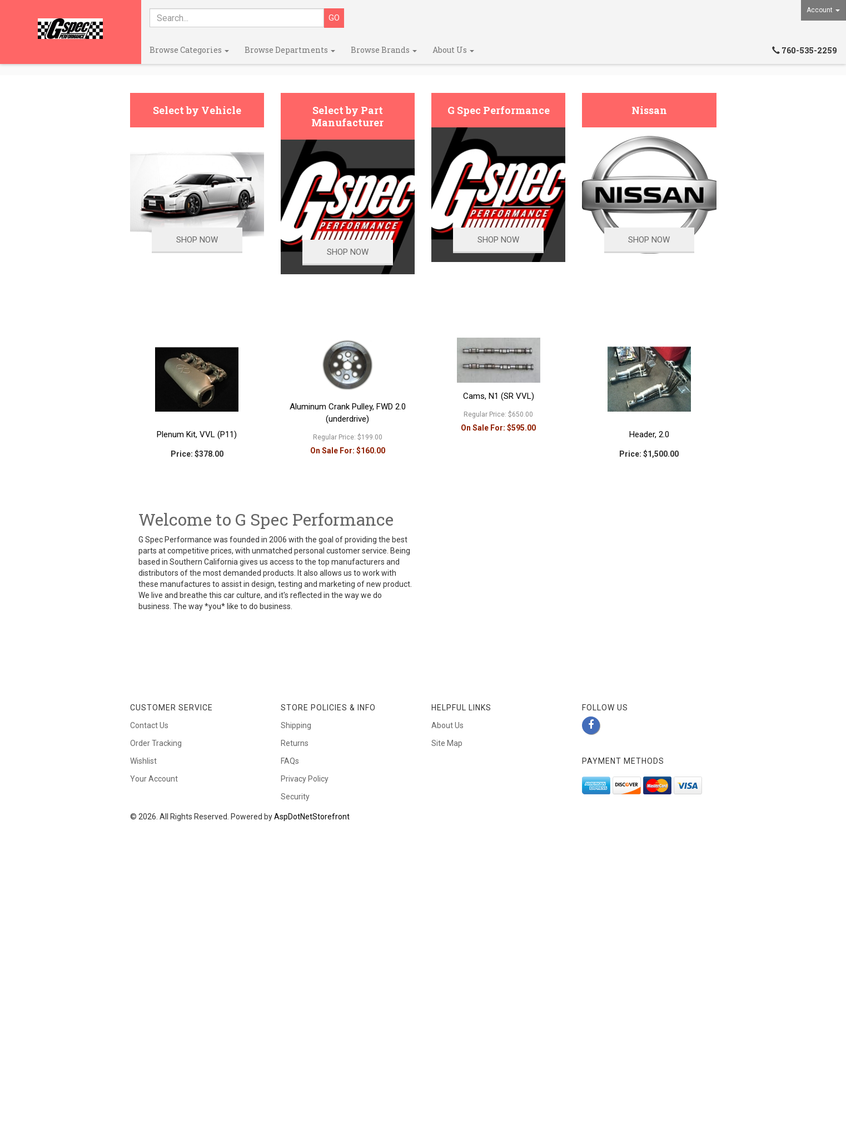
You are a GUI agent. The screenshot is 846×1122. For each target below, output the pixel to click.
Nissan (649, 355)
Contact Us (149, 969)
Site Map (446, 987)
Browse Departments (290, 50)
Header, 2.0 (649, 679)
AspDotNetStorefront (312, 1060)
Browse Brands (384, 50)
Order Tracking (156, 987)
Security (295, 1040)
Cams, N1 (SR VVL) (498, 640)
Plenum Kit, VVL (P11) (197, 679)
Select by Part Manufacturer (347, 361)
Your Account (154, 1023)
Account (823, 10)
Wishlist (143, 1005)
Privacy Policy (305, 1023)
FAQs (290, 1005)
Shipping (296, 969)
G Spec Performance (498, 355)
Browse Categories (189, 50)
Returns (294, 987)
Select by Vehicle (197, 355)
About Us (453, 50)
